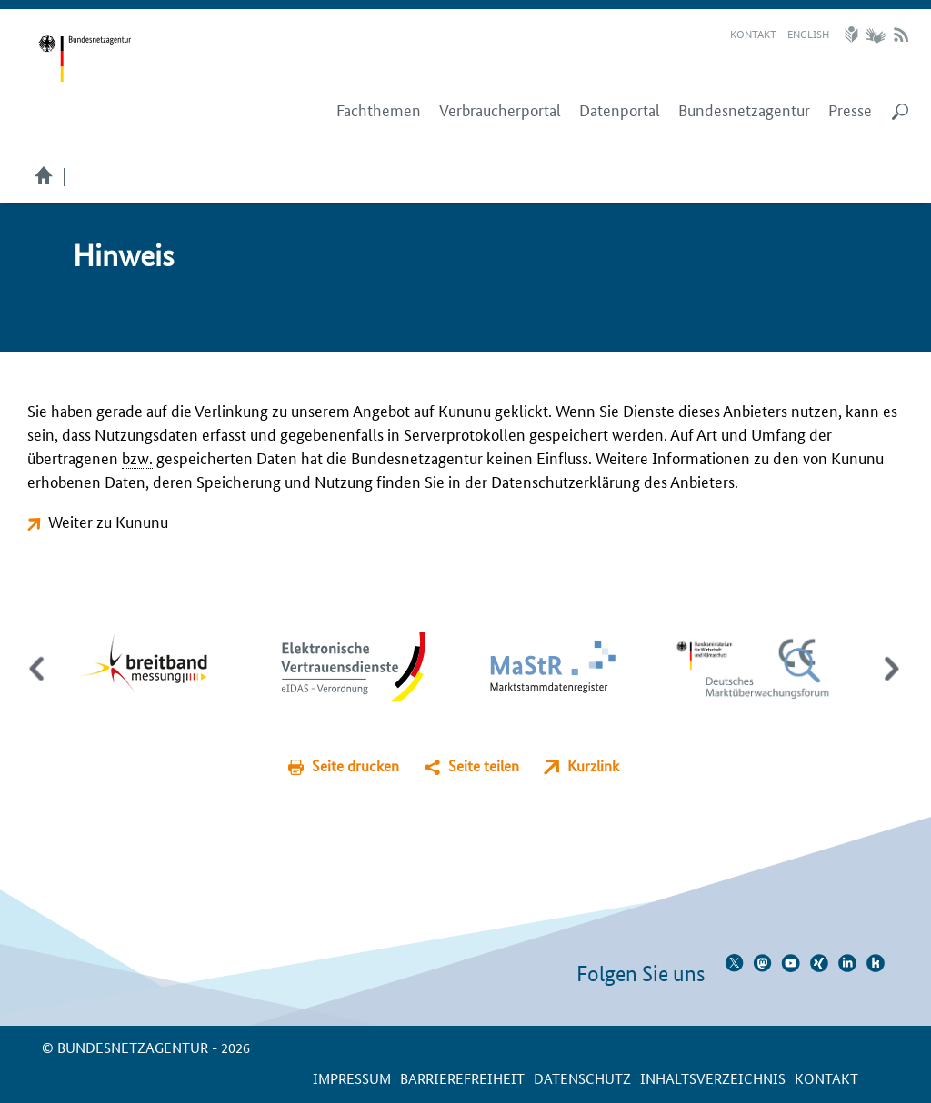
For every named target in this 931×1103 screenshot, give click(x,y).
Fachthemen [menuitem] (378, 110)
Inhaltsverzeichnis (713, 1078)
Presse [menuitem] (850, 110)
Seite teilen (483, 765)
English (808, 33)
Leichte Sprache (854, 34)
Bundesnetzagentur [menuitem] (744, 110)
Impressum (352, 1078)
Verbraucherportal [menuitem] (500, 110)
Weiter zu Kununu (108, 521)
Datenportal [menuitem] (619, 110)
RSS (901, 34)
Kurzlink (593, 765)
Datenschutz (582, 1078)
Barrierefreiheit (462, 1078)
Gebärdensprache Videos (875, 34)
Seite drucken (355, 765)
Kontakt (753, 33)
